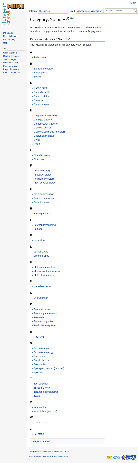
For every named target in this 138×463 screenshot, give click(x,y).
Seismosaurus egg (43, 352)
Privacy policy (35, 457)
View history (97, 11)
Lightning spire (41, 255)
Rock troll (39, 336)
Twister (37, 396)
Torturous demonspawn (46, 391)
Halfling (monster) (43, 213)
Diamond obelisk (42, 127)
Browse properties (11, 73)
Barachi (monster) (43, 68)
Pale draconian (42, 309)
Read (72, 11)
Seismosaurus (41, 348)
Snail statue (40, 356)
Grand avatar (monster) (46, 198)
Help (72, 18)
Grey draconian (42, 202)
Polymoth (39, 317)
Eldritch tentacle (42, 155)
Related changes (10, 56)
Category (36, 441)
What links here (10, 53)
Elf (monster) (40, 159)
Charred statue (42, 96)
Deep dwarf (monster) (45, 115)
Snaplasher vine (42, 360)
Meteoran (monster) (44, 267)
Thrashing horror (42, 387)
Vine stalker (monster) (45, 411)
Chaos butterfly (42, 92)
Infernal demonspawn (45, 225)
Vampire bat (40, 407)
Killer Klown (40, 240)
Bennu (37, 76)
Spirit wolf (39, 372)
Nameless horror (42, 286)
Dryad (37, 139)
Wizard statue (41, 422)
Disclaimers (63, 457)
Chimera (38, 100)
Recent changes (10, 36)
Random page (9, 39)
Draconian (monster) (44, 135)
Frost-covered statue (44, 182)
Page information (11, 69)
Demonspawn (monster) (46, 123)
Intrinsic (47, 441)
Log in (133, 3)
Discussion (44, 11)
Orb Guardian (41, 297)
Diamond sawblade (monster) (49, 131)
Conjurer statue (42, 104)
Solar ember (40, 364)
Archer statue (41, 57)
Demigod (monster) (44, 119)
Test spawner (41, 383)
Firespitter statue (42, 174)
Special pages (9, 59)
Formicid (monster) (44, 178)
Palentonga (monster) (45, 313)
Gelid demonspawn (44, 194)
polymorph (96, 31)
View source (82, 11)
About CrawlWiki (50, 457)
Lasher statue (41, 251)
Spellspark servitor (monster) (49, 368)
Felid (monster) (42, 170)
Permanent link (10, 66)
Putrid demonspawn (44, 325)
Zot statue (39, 434)
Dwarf (37, 144)
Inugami (38, 229)
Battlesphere (40, 72)
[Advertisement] (121, 67)
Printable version (10, 63)
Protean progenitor (43, 321)
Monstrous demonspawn (47, 271)
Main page (8, 33)
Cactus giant (40, 88)
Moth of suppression (44, 275)
